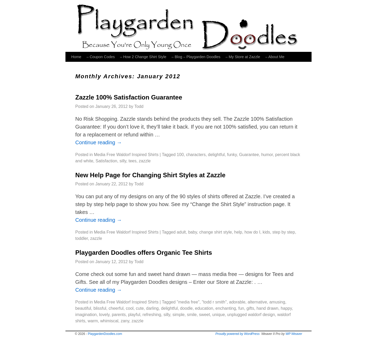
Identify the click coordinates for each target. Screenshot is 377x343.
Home (76, 57)
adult (181, 232)
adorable (237, 302)
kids (266, 232)
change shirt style (215, 232)
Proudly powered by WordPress (237, 334)
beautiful (83, 308)
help (238, 232)
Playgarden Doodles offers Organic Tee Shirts (143, 252)
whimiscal (109, 321)
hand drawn (268, 308)
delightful (216, 154)
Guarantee (249, 154)
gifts (250, 308)
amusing (277, 302)
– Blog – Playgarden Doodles (195, 57)
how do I (252, 232)
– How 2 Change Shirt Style (143, 57)
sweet (204, 314)
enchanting (225, 308)
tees (132, 161)
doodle (186, 308)
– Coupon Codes (100, 57)
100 (180, 154)
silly (123, 161)
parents (119, 314)
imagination (86, 314)
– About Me (275, 57)
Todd (138, 106)
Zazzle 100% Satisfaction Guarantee (128, 97)
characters (196, 154)
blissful (99, 308)
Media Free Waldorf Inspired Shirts (126, 154)
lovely (104, 314)
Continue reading (98, 142)
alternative (257, 302)
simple (179, 314)
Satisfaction (106, 161)
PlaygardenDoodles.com (105, 334)
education (204, 308)
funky (232, 154)
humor (267, 154)
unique (218, 314)
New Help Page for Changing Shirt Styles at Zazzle (150, 175)
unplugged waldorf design (251, 314)
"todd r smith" (214, 302)
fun (241, 308)
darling (152, 308)
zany (125, 321)
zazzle (145, 161)
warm (93, 321)
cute (140, 308)
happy (286, 308)
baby (192, 232)
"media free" (188, 302)
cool (130, 308)
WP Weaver (294, 334)
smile (192, 314)
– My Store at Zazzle (243, 57)
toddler (81, 238)
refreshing (151, 314)
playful (134, 314)
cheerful (116, 308)
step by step (283, 232)
